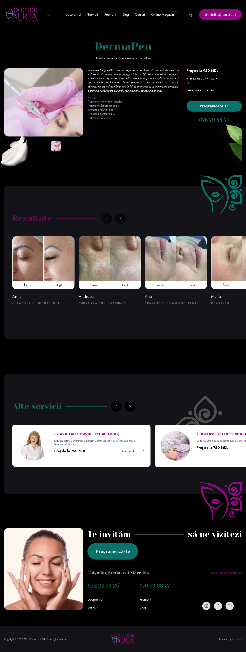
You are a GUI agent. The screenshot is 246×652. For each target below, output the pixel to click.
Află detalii (128, 451)
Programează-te (214, 106)
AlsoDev (237, 639)
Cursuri (140, 14)
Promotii (110, 14)
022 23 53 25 (103, 586)
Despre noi (73, 14)
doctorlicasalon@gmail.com (226, 573)
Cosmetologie (126, 58)
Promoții (145, 599)
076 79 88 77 (214, 120)
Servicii (92, 14)
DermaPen (144, 58)
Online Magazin (162, 14)
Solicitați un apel (220, 15)
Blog (125, 14)
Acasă (99, 58)
